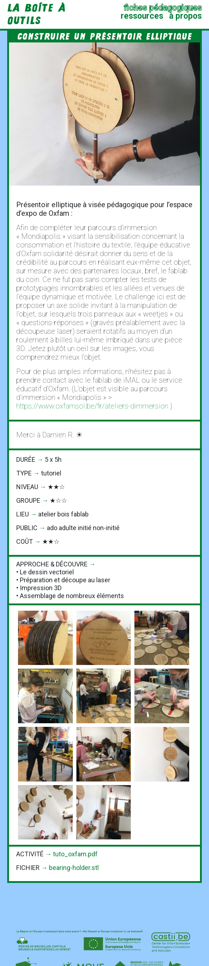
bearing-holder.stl (74, 867)
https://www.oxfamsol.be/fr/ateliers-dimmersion (92, 406)
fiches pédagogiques (163, 8)
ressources (142, 16)
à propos (185, 16)
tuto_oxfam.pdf (75, 854)
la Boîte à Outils (36, 14)
